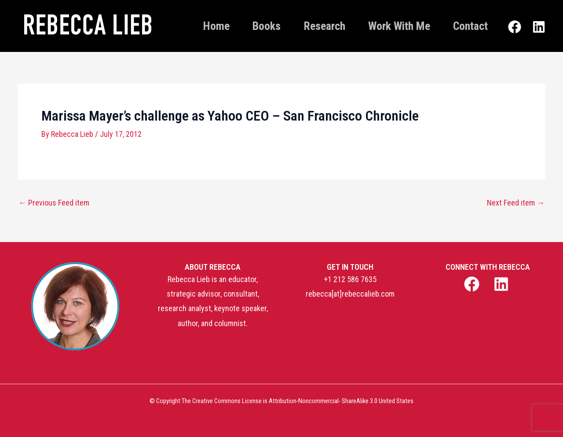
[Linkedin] (538, 26)
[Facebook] (514, 26)
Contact (470, 26)
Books (266, 26)
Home (216, 26)
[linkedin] (502, 284)
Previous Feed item (53, 203)
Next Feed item (516, 203)
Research (324, 26)
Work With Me (399, 26)
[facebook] (473, 284)
